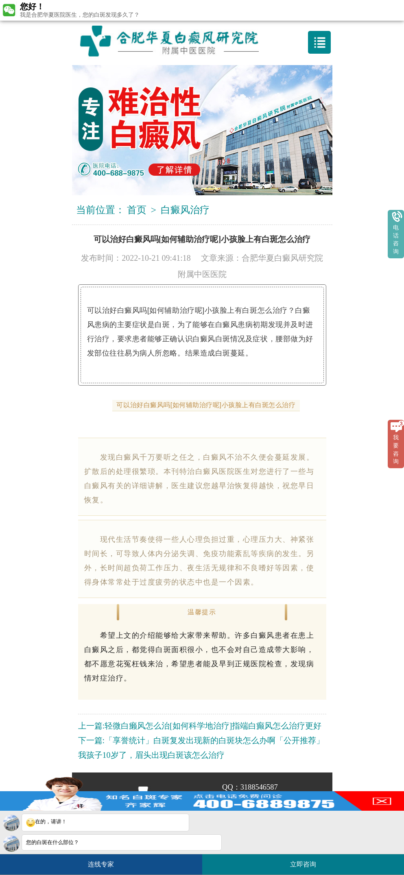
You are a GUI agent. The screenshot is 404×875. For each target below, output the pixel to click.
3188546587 (259, 787)
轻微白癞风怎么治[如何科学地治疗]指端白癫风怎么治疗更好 (213, 725)
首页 (136, 210)
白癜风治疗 (185, 210)
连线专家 (101, 864)
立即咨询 (307, 861)
